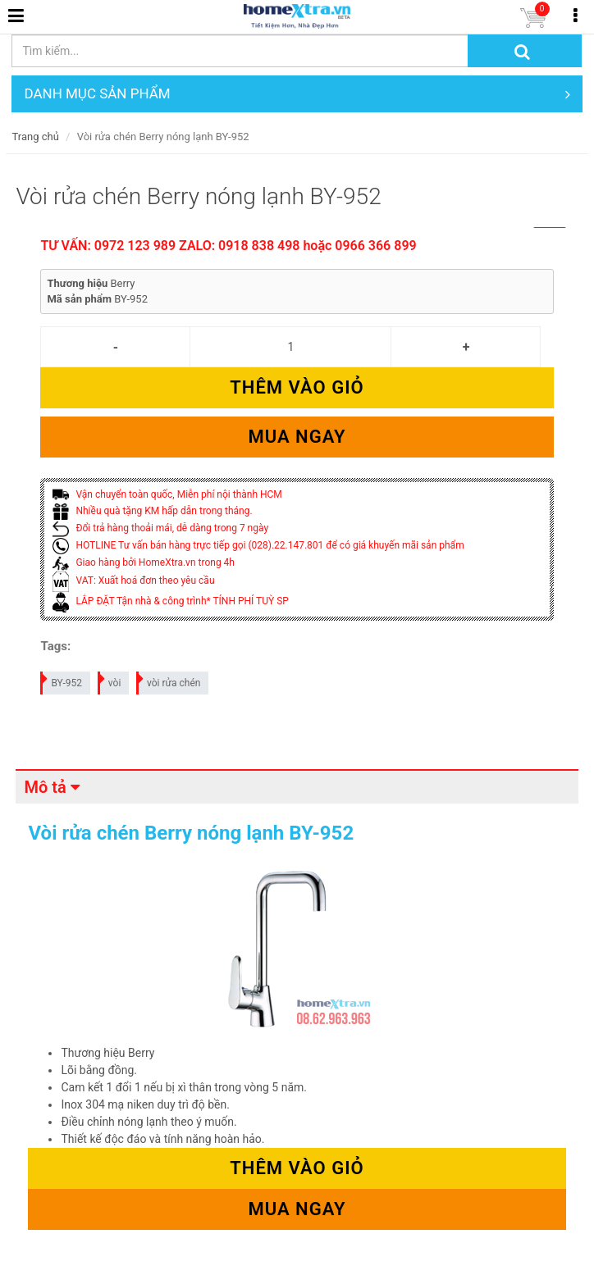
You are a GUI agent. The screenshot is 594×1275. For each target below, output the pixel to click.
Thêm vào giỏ (296, 387)
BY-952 (62, 680)
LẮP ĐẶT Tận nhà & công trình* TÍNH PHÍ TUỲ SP (170, 601)
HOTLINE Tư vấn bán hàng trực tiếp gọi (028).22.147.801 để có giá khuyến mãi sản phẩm (258, 545)
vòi (110, 680)
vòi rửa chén (169, 680)
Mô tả (45, 787)
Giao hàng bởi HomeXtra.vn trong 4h (143, 562)
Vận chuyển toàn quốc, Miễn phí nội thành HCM (167, 494)
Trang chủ (34, 136)
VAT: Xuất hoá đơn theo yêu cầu (133, 580)
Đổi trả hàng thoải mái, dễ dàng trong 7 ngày (160, 528)
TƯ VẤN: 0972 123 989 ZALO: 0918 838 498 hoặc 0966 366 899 (228, 245)
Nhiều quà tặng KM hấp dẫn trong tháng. (152, 511)
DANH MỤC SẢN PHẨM (296, 93)
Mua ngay (296, 436)
